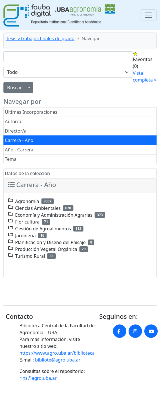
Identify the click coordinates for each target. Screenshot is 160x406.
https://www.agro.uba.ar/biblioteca (57, 353)
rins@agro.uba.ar (38, 378)
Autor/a (13, 121)
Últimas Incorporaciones (31, 112)
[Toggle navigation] (149, 15)
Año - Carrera (19, 150)
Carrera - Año (19, 140)
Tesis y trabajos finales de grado (40, 38)
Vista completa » (144, 76)
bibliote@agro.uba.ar (58, 360)
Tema (11, 159)
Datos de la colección (27, 173)
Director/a (16, 131)
